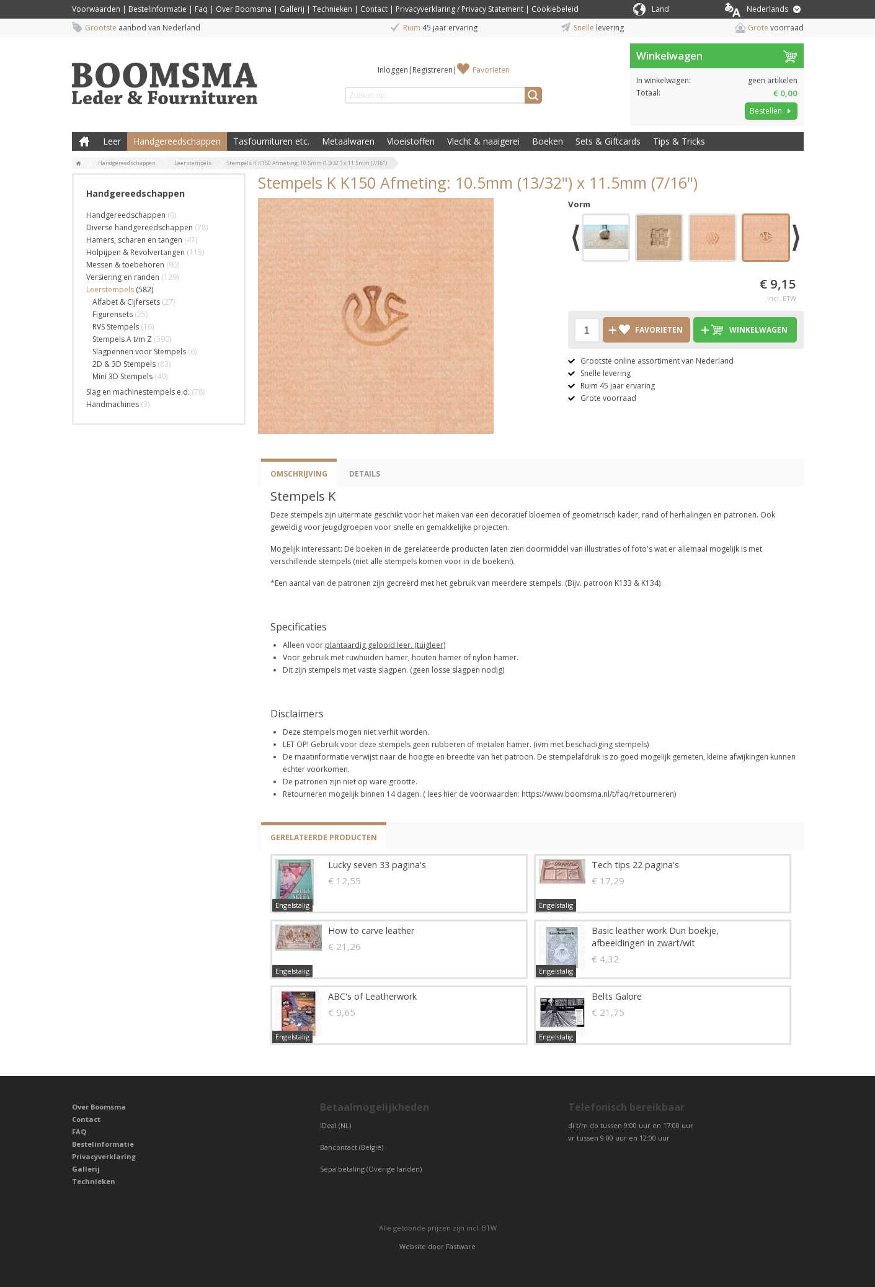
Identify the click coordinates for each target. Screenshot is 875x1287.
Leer (112, 141)
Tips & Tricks (679, 141)
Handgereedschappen (177, 141)
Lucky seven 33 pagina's (377, 865)
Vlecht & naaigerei (483, 141)
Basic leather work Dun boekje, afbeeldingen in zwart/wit (655, 937)
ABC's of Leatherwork (372, 996)
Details (364, 474)
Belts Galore (617, 996)
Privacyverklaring (104, 1156)
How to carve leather (371, 930)
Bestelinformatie (157, 9)
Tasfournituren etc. (271, 141)
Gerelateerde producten (323, 837)
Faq (201, 9)
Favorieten (491, 70)
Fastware (461, 1246)
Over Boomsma (244, 9)
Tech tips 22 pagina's (635, 865)
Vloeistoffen (411, 141)
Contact (374, 9)
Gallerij (292, 9)
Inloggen (393, 70)
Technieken (332, 9)
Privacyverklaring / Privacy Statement (459, 9)
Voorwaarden (96, 9)
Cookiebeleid (555, 9)
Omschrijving (298, 474)
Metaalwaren (348, 141)
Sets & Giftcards (608, 141)
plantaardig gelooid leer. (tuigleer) (385, 645)
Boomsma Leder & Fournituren (84, 141)
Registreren (432, 70)
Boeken (547, 141)
